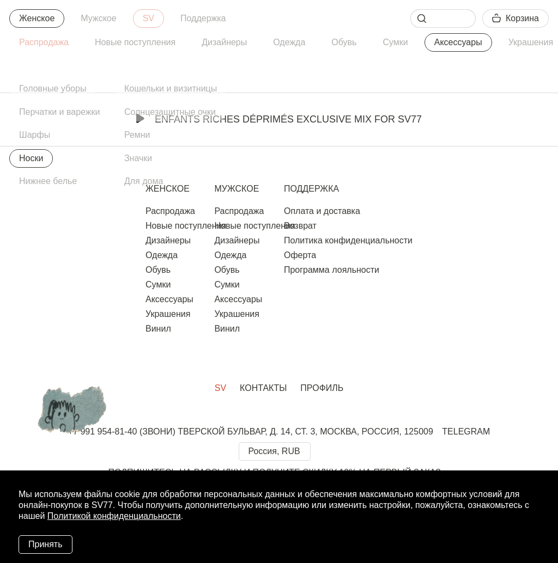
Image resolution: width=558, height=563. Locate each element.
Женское (36, 18)
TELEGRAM (466, 431)
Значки (138, 158)
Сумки (395, 42)
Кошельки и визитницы (170, 88)
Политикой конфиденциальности (114, 516)
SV (148, 18)
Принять (45, 544)
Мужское (98, 18)
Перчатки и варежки (59, 112)
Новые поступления (135, 42)
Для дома (143, 181)
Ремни (137, 134)
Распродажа (44, 42)
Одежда (289, 42)
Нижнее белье (48, 181)
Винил (158, 328)
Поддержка (203, 18)
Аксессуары (458, 42)
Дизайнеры (224, 42)
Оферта (300, 255)
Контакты (263, 388)
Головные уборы (52, 88)
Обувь (343, 42)
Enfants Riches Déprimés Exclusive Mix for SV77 (279, 119)
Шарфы (34, 134)
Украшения (167, 314)
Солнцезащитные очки (170, 112)
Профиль (321, 388)
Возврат (300, 225)
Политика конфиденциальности (348, 240)
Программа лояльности (331, 269)
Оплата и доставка (322, 211)
